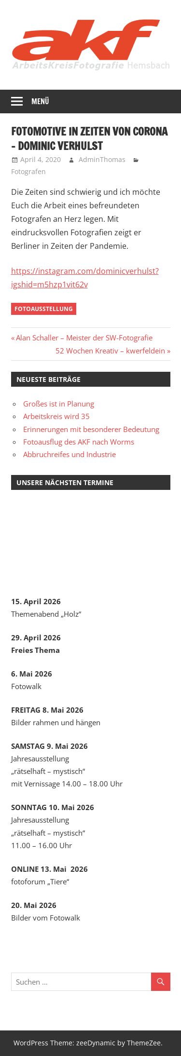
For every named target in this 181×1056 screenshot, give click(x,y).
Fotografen (28, 171)
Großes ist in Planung (58, 403)
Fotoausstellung (43, 309)
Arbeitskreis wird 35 (56, 416)
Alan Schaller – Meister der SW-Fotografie (84, 337)
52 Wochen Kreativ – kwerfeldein (110, 350)
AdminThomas (102, 159)
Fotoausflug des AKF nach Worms (78, 442)
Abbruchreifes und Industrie (69, 454)
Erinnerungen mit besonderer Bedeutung (91, 429)
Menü (40, 101)
